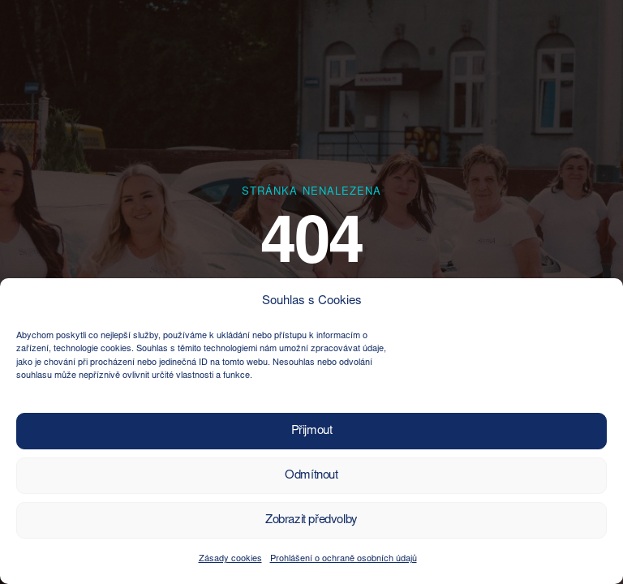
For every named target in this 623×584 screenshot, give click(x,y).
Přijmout (312, 431)
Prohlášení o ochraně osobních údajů (343, 559)
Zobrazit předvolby (311, 520)
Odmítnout (311, 476)
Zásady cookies (230, 559)
